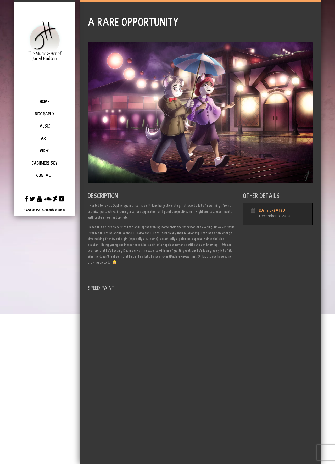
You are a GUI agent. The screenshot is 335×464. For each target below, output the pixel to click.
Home (44, 101)
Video (44, 150)
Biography (44, 113)
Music (44, 126)
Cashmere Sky (44, 163)
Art (44, 138)
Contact (44, 175)
